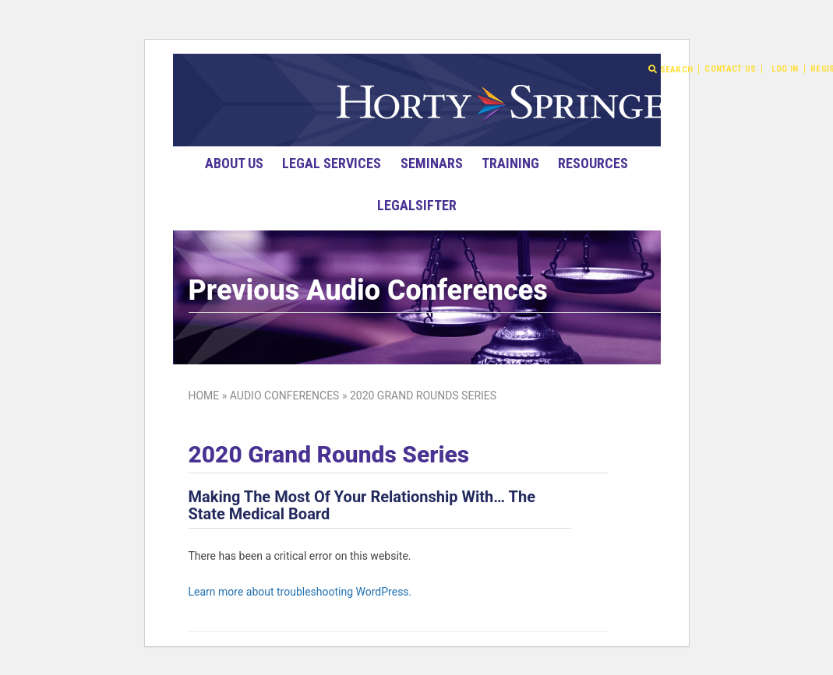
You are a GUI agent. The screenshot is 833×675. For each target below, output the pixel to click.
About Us (234, 163)
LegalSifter (417, 205)
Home (204, 395)
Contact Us (730, 69)
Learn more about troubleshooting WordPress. (300, 591)
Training (510, 163)
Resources (593, 163)
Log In (785, 69)
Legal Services (331, 163)
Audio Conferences (285, 395)
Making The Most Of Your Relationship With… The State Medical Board (362, 505)
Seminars (432, 163)
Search (670, 69)
